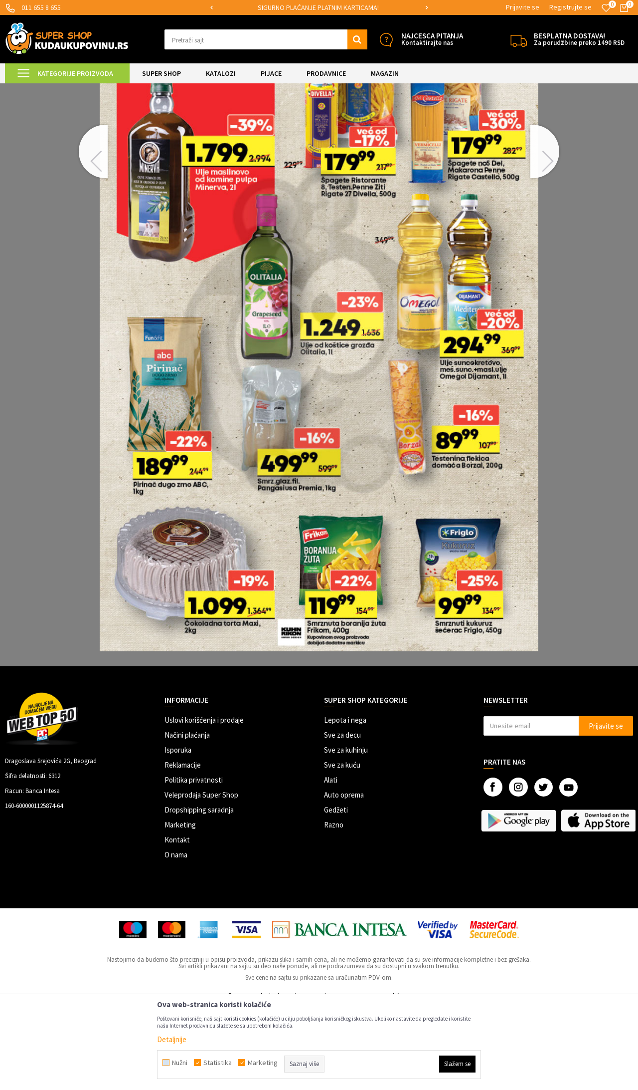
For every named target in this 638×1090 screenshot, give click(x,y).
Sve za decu (342, 818)
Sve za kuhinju (346, 833)
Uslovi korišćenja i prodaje (204, 803)
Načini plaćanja (187, 818)
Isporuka (177, 833)
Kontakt (177, 923)
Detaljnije (171, 1039)
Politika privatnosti (193, 863)
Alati (330, 863)
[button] (265, 39)
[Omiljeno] (606, 7)
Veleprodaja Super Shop (201, 878)
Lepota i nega (345, 803)
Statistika (217, 1062)
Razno (333, 908)
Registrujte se (570, 6)
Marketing (180, 908)
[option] (319, 7)
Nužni (179, 1062)
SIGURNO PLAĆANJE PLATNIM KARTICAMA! (318, 7)
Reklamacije (182, 848)
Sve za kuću (342, 848)
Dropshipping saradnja (199, 893)
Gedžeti (336, 893)
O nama (175, 938)
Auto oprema (344, 878)
